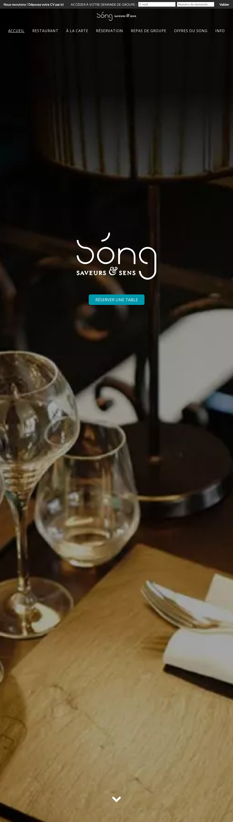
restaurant (45, 30)
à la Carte (77, 30)
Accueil (16, 30)
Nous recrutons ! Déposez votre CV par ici (33, 4)
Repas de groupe (148, 30)
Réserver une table (116, 299)
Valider (224, 4)
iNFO (220, 30)
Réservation (109, 30)
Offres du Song (191, 30)
